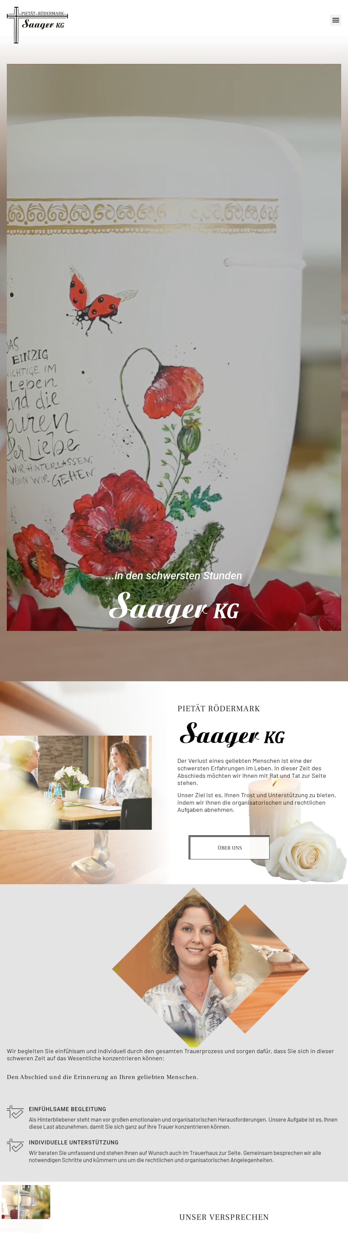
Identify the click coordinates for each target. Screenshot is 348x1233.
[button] (335, 20)
